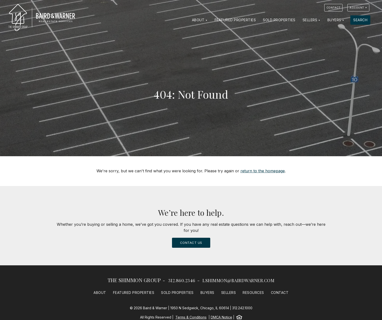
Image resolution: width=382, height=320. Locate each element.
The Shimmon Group (134, 280)
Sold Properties (279, 20)
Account (357, 7)
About (198, 20)
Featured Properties (235, 20)
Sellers (310, 20)
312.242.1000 (242, 308)
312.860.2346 (181, 280)
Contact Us (191, 243)
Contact (333, 7)
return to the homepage (262, 170)
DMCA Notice (221, 317)
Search (360, 20)
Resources (253, 292)
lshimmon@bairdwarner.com (238, 280)
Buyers (334, 20)
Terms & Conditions (191, 317)
